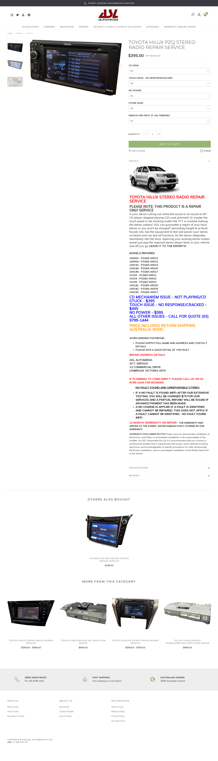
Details (134, 161)
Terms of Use (117, 707)
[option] (76, 68)
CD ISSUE (134, 65)
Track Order (12, 711)
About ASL (64, 707)
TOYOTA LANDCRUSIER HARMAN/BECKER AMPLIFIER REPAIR (187, 644)
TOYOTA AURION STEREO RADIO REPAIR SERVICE (135, 644)
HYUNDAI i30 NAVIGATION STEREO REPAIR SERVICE (109, 562)
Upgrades (152, 26)
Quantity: (134, 134)
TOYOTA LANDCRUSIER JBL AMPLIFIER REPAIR (83, 644)
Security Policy (118, 721)
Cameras (49, 26)
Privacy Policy (118, 716)
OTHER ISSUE (136, 103)
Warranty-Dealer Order (180, 26)
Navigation (67, 26)
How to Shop (65, 716)
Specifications (138, 467)
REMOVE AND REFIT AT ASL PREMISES (149, 115)
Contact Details (66, 711)
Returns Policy (118, 711)
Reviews (134, 475)
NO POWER (135, 90)
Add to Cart (169, 144)
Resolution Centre (15, 716)
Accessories (30, 26)
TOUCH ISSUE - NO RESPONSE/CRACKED (151, 78)
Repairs (84, 26)
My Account (12, 707)
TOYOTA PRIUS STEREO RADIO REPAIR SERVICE (31, 644)
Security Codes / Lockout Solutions (117, 26)
